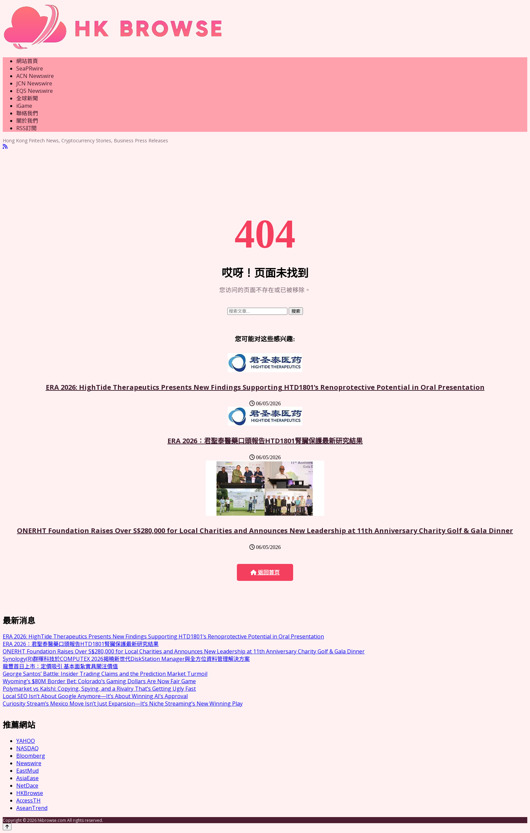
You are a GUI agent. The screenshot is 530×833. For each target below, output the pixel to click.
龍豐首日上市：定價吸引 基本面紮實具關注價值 (60, 666)
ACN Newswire (35, 76)
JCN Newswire (34, 83)
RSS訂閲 (26, 128)
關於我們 (27, 120)
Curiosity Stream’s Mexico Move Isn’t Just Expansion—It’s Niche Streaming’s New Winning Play (123, 703)
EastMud (27, 770)
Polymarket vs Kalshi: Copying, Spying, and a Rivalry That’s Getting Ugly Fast (99, 688)
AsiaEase (27, 778)
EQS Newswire (34, 91)
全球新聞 (27, 98)
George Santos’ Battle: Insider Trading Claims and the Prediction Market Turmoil (105, 673)
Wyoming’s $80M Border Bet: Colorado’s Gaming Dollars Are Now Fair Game (99, 681)
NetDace (27, 785)
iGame (24, 105)
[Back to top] (7, 826)
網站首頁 (27, 61)
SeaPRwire (29, 68)
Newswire (28, 763)
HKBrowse (29, 793)
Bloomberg (30, 755)
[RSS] (5, 146)
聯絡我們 (27, 113)
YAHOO (25, 741)
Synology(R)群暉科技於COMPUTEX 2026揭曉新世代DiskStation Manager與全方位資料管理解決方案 (126, 659)
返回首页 (265, 572)
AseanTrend (31, 808)
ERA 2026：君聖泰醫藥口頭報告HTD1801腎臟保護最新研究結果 (265, 440)
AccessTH (28, 800)
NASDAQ (27, 748)
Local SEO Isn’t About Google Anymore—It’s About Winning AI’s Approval (95, 696)
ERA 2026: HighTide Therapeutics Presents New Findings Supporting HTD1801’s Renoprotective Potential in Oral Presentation (265, 387)
